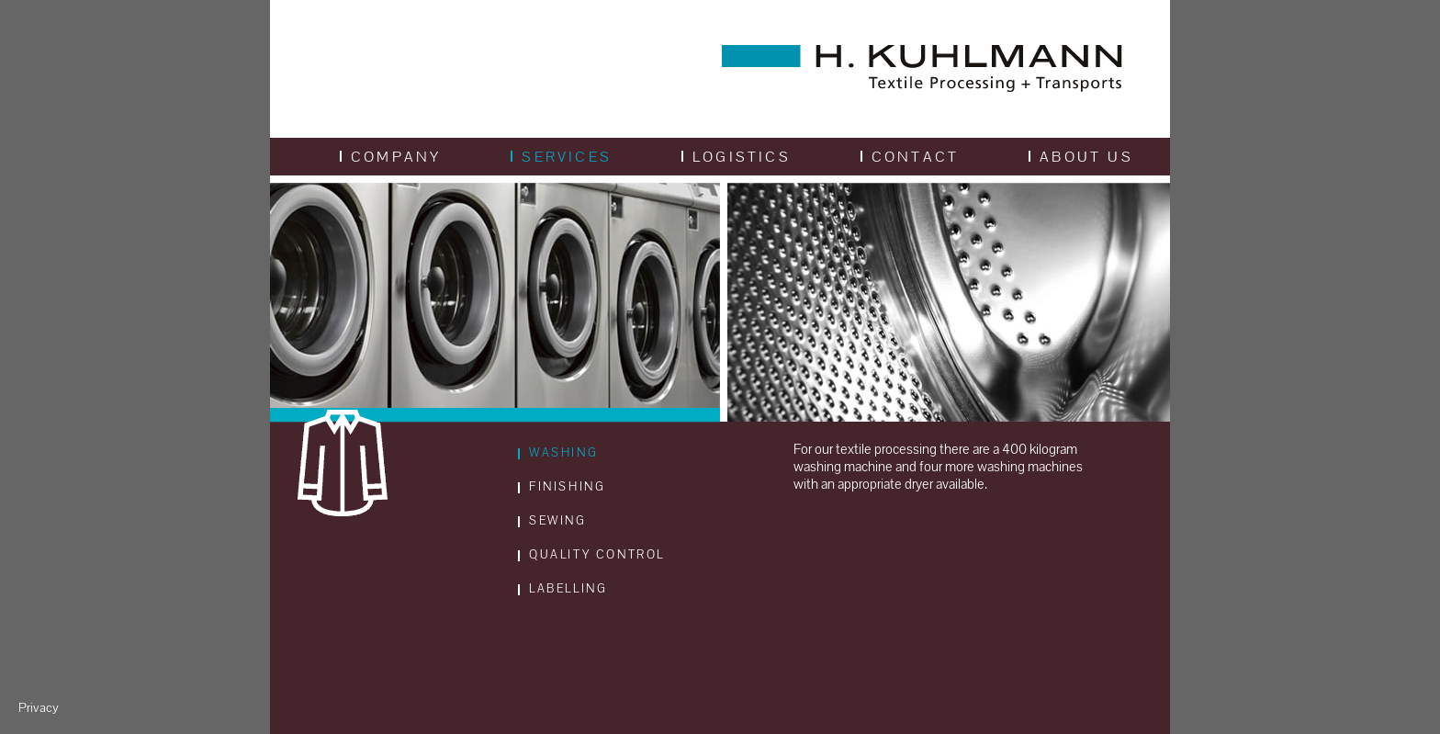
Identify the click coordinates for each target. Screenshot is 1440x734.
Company (390, 156)
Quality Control (591, 554)
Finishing (561, 486)
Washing (558, 452)
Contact (910, 156)
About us (1081, 156)
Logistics (736, 156)
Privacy (38, 708)
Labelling (562, 588)
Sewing (552, 520)
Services (561, 156)
